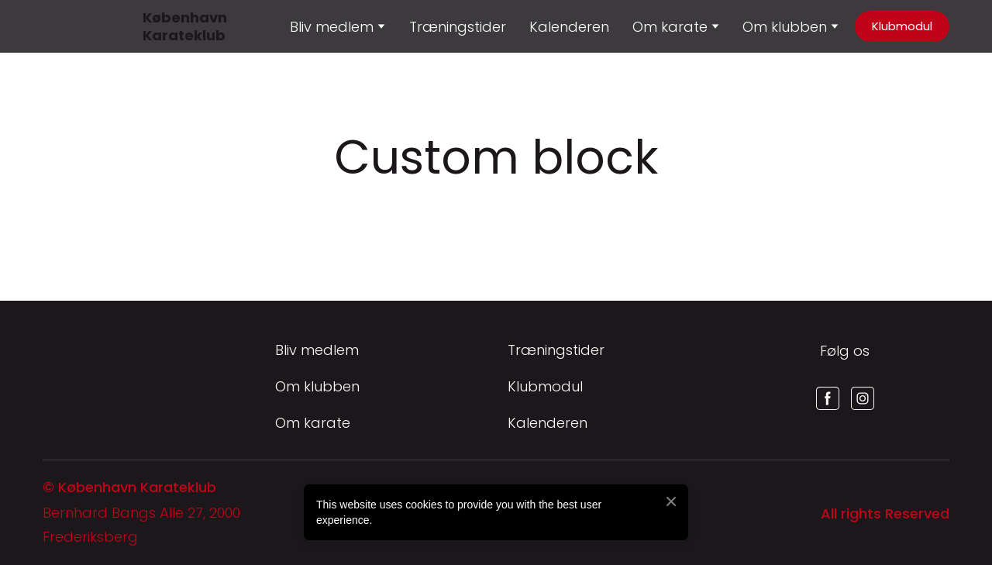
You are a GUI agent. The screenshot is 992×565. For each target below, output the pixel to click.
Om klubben (784, 26)
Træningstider (457, 26)
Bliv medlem (317, 350)
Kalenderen (569, 26)
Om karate (312, 422)
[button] (902, 26)
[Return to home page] (62, 26)
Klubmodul (545, 386)
